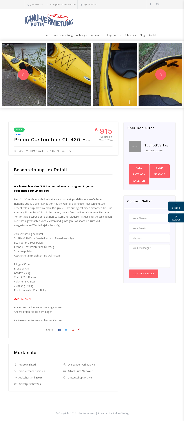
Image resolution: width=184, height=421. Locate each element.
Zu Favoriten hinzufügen (85, 150)
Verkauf (97, 35)
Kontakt (153, 35)
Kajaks (17, 134)
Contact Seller (143, 273)
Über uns (130, 35)
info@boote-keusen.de (63, 4)
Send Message (159, 171)
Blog (142, 35)
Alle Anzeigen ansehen (139, 174)
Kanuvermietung (63, 35)
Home (46, 35)
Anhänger (81, 35)
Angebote (114, 35)
